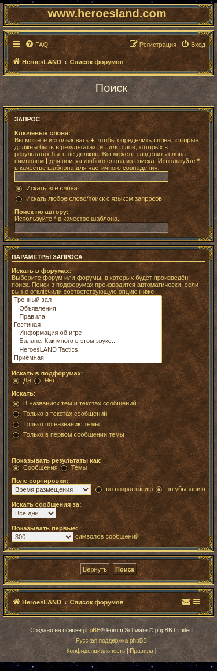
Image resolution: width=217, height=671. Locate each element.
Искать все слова (52, 188)
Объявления (87, 309)
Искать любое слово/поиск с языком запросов (94, 198)
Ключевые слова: (42, 133)
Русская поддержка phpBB (111, 640)
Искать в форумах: (41, 270)
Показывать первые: (45, 528)
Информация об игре (87, 333)
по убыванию (185, 488)
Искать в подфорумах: (47, 373)
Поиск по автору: (41, 211)
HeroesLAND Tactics (87, 350)
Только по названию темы (61, 424)
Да (27, 380)
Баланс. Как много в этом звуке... (87, 341)
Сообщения (40, 467)
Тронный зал (87, 300)
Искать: (23, 393)
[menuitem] (36, 44)
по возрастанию (129, 488)
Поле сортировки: (40, 480)
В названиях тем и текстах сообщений (80, 403)
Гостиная (87, 325)
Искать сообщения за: (47, 504)
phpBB (92, 630)
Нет (50, 380)
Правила (87, 317)
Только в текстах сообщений (65, 413)
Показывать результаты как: (57, 460)
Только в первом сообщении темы (73, 434)
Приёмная (87, 358)
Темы (79, 467)
